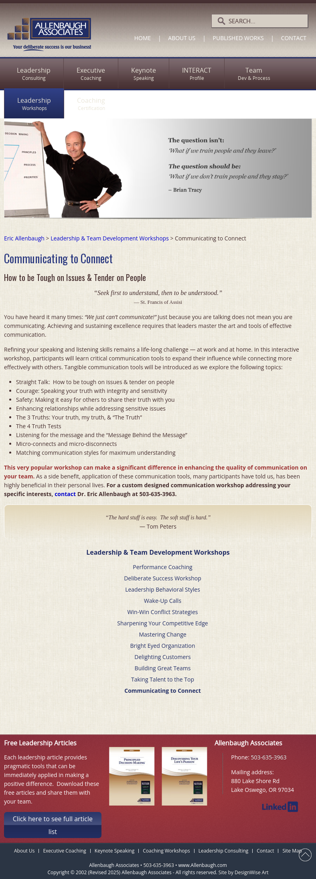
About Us (181, 38)
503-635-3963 (269, 757)
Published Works (238, 38)
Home (142, 38)
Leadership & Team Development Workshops (110, 238)
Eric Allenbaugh (24, 238)
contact (65, 494)
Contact (293, 38)
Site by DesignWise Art (244, 871)
